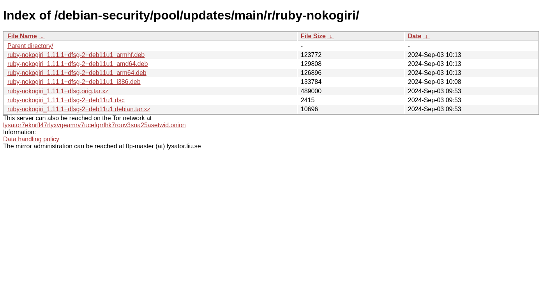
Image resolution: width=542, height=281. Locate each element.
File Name (22, 36)
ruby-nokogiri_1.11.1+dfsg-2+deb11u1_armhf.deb (76, 55)
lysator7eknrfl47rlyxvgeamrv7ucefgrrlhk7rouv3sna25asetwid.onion (94, 125)
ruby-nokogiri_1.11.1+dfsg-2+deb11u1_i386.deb (74, 81)
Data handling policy (31, 139)
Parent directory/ (30, 46)
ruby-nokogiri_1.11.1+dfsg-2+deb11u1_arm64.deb (77, 72)
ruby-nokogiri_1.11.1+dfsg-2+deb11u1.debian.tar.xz (78, 109)
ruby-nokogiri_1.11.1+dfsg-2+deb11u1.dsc (66, 100)
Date (415, 36)
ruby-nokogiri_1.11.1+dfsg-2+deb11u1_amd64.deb (77, 63)
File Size (313, 36)
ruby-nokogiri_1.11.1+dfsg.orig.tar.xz (57, 91)
